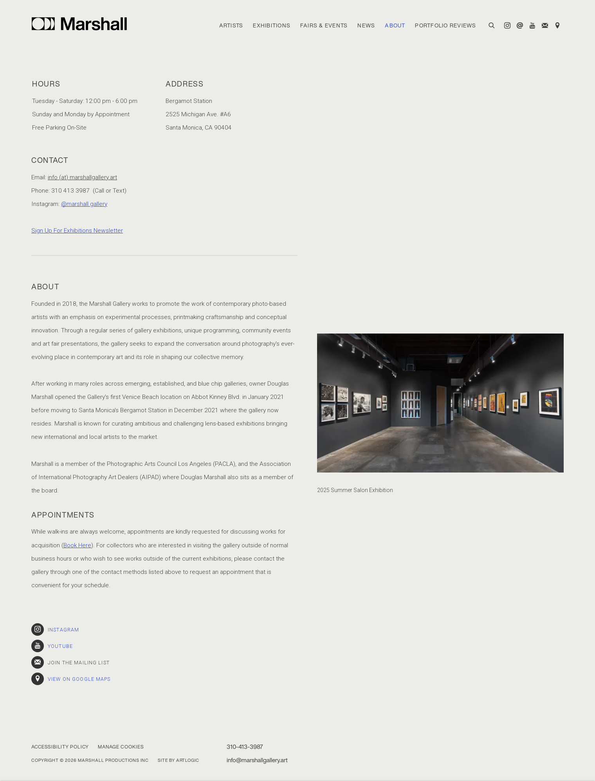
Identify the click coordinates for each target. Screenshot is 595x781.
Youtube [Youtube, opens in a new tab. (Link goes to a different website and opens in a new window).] (532, 26)
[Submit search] (492, 24)
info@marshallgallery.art (257, 760)
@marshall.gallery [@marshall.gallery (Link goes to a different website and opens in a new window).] (84, 203)
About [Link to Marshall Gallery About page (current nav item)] (395, 25)
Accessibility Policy (60, 746)
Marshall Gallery (82, 23)
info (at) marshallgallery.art (82, 177)
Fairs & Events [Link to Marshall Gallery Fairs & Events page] (324, 25)
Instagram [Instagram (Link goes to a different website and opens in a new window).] (55, 629)
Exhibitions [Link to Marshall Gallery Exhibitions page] (271, 25)
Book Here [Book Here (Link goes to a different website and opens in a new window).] (77, 545)
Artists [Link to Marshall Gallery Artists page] (231, 25)
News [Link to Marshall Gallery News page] (366, 25)
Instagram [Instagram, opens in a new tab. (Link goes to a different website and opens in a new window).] (507, 26)
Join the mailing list (545, 26)
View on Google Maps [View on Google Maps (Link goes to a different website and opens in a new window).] (557, 26)
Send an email (520, 26)
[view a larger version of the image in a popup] (440, 403)
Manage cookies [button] (121, 746)
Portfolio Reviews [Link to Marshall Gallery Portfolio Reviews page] (445, 25)
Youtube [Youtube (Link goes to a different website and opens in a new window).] (52, 646)
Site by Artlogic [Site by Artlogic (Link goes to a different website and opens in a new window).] (179, 760)
